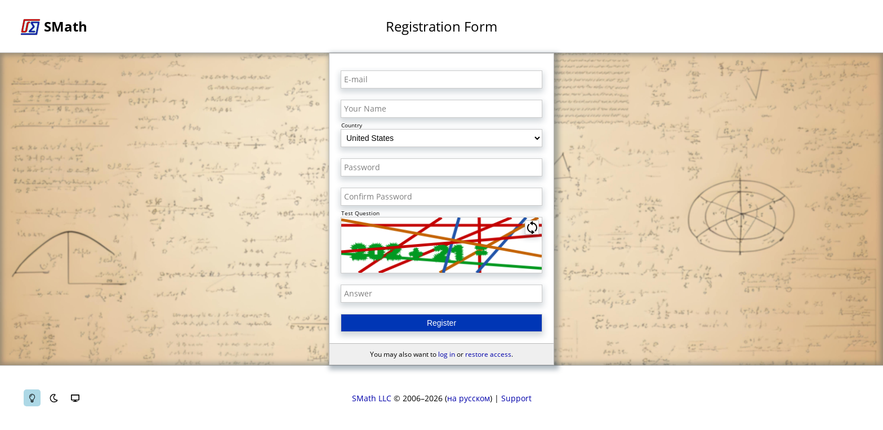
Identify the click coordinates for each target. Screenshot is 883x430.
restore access (488, 354)
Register (441, 322)
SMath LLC (371, 398)
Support (516, 398)
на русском (468, 398)
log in (446, 354)
